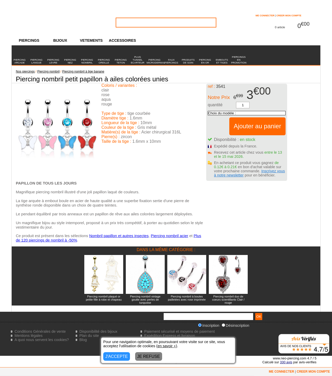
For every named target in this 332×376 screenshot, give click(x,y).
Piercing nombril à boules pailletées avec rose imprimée (187, 298)
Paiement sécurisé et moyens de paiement (179, 331)
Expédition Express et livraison (169, 336)
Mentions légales (29, 336)
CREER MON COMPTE (288, 15)
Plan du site (89, 336)
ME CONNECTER (264, 15)
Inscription (208, 325)
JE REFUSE (148, 356)
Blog (83, 340)
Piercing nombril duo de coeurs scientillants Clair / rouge (228, 299)
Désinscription (235, 325)
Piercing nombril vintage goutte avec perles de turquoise (145, 299)
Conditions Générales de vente (40, 331)
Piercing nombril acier (169, 235)
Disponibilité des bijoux (98, 331)
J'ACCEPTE (116, 356)
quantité (215, 105)
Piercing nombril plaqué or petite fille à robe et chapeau (104, 298)
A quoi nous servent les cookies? (42, 340)
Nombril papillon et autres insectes (119, 235)
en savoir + (166, 346)
